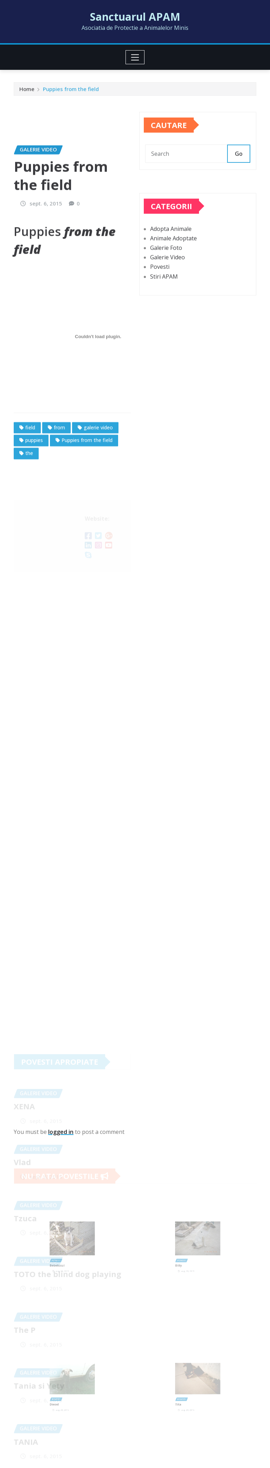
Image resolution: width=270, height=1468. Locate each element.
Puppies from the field (71, 90)
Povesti (159, 280)
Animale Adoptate (173, 251)
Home (26, 90)
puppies (34, 480)
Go (239, 161)
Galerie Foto (166, 261)
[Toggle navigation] (135, 57)
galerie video (98, 468)
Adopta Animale (171, 241)
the (29, 493)
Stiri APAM (164, 289)
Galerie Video (167, 270)
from (59, 468)
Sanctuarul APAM (135, 16)
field (30, 468)
